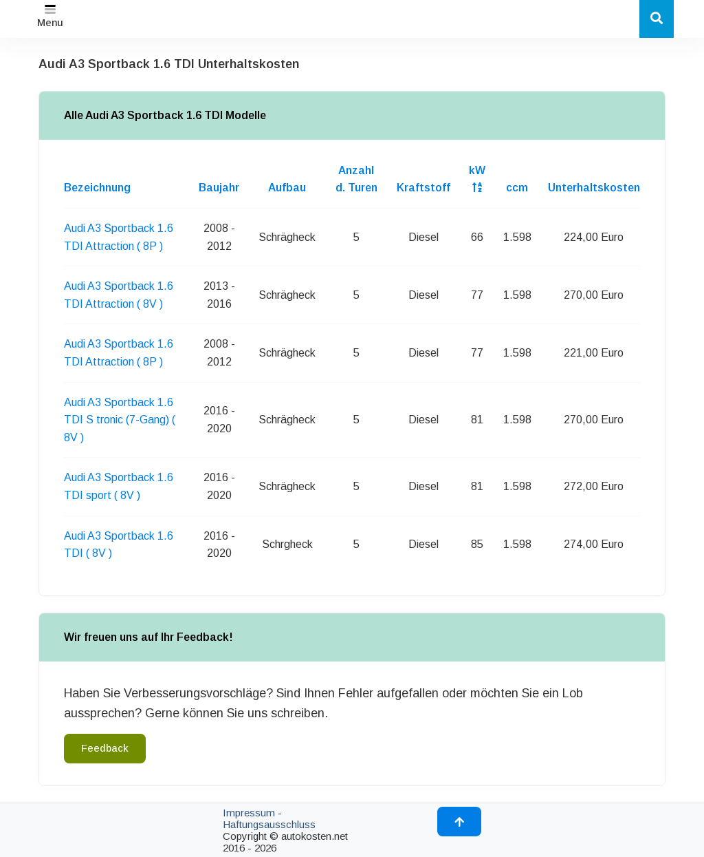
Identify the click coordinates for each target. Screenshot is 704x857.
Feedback (105, 748)
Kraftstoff (423, 187)
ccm (517, 187)
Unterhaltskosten (594, 187)
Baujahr (219, 187)
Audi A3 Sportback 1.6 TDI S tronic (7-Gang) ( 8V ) (119, 419)
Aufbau (287, 187)
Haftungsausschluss (269, 824)
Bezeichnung (97, 187)
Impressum (249, 812)
